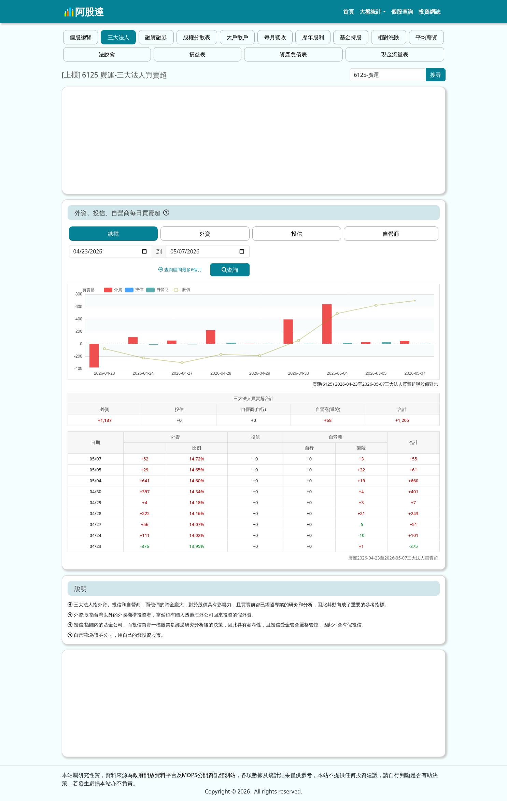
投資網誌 (429, 11)
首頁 (348, 11)
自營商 (391, 233)
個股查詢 (402, 11)
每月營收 (275, 37)
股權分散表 (196, 37)
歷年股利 (313, 37)
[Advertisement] (254, 140)
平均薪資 (426, 37)
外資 (204, 233)
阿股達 (84, 11)
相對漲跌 (388, 37)
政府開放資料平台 (155, 775)
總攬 (113, 233)
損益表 (197, 54)
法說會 (107, 54)
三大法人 (118, 37)
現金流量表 (394, 54)
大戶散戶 (237, 37)
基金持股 (351, 37)
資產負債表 (293, 54)
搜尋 (435, 75)
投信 (296, 233)
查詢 (230, 270)
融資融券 (156, 37)
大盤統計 (370, 11)
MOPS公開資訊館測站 (209, 775)
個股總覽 (80, 37)
